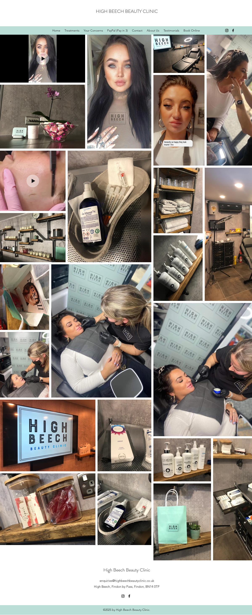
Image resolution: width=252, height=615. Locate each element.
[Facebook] (233, 30)
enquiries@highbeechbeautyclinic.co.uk (127, 581)
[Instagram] (227, 30)
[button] (93, 30)
